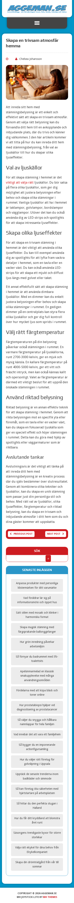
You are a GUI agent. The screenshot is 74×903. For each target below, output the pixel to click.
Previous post (21, 533)
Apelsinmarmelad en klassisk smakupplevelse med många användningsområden (37, 676)
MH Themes (50, 897)
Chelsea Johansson (30, 58)
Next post (55, 533)
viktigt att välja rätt (20, 182)
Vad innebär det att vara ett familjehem (37, 734)
